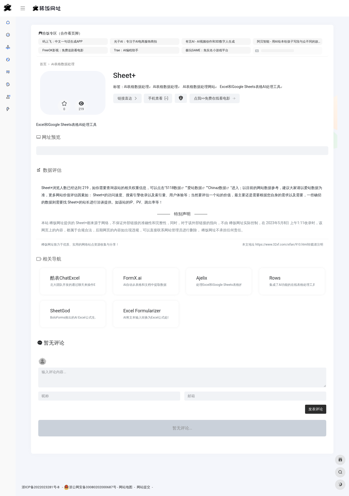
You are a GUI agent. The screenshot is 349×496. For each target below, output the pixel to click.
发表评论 (315, 409)
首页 (43, 64)
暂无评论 (54, 343)
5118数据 (173, 188)
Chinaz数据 (217, 188)
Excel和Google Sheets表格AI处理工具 (250, 87)
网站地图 (125, 487)
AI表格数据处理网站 (199, 87)
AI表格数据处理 (62, 64)
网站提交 (143, 487)
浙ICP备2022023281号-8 (41, 487)
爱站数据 (194, 188)
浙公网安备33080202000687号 (92, 487)
